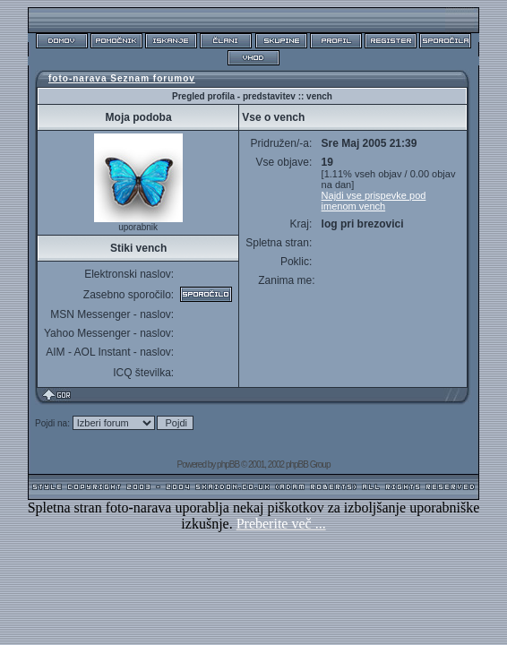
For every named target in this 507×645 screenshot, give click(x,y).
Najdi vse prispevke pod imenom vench (374, 200)
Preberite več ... (281, 523)
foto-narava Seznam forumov (121, 78)
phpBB (228, 464)
